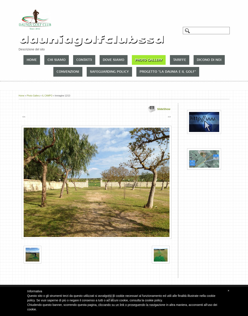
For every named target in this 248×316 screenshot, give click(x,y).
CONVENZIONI (68, 72)
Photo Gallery (148, 60)
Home (32, 60)
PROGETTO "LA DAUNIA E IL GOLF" (168, 72)
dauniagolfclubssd (91, 39)
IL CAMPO (47, 95)
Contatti (84, 60)
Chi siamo (57, 60)
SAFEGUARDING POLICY (109, 72)
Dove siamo (113, 60)
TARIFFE (179, 60)
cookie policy (153, 300)
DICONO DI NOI (209, 60)
